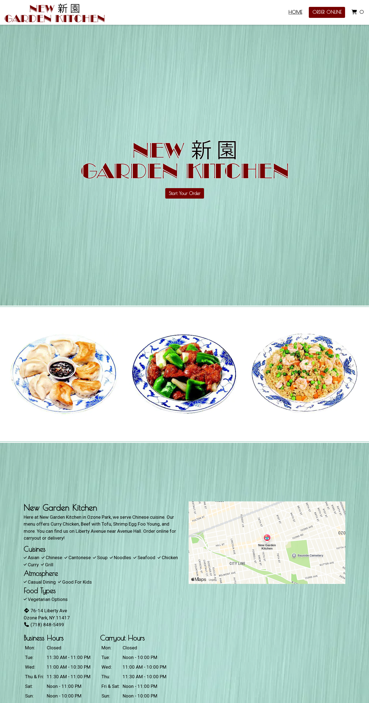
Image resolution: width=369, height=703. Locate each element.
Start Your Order (184, 193)
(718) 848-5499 (44, 624)
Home (295, 12)
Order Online (327, 12)
